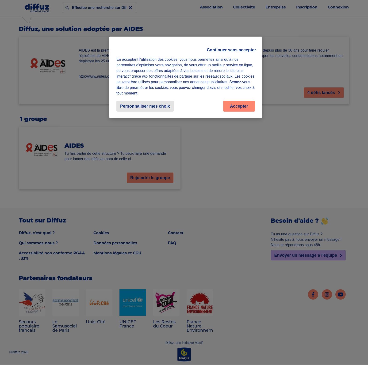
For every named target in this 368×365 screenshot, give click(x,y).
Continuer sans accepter (231, 50)
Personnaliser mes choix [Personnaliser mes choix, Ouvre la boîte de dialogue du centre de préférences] (145, 106)
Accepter (239, 106)
